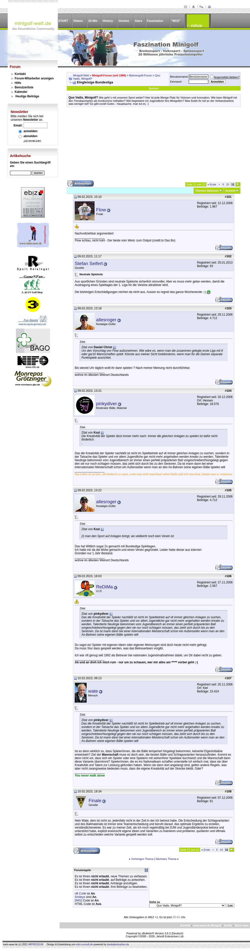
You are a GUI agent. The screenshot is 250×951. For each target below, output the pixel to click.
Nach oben (242, 925)
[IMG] (78, 900)
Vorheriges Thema (142, 858)
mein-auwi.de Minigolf (207, 925)
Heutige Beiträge (27, 96)
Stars (138, 21)
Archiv (228, 925)
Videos (78, 21)
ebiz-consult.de (84, 944)
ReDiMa (104, 586)
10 (227, 184)
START (63, 21)
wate (93, 691)
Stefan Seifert (89, 263)
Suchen (154, 88)
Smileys (80, 897)
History (108, 21)
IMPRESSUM (35, 944)
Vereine (123, 21)
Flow (101, 209)
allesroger (106, 319)
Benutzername (179, 76)
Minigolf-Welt (81, 75)
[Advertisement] (154, 145)
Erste (212, 184)
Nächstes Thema (166, 858)
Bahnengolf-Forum (140, 75)
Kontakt (20, 74)
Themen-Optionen (206, 190)
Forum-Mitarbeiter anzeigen (34, 78)
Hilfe (18, 83)
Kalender (21, 92)
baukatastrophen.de (118, 944)
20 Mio (92, 21)
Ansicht (230, 190)
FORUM (196, 26)
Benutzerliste (24, 87)
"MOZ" (175, 21)
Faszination (155, 21)
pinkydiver (106, 403)
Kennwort (175, 81)
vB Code (80, 893)
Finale (95, 800)
